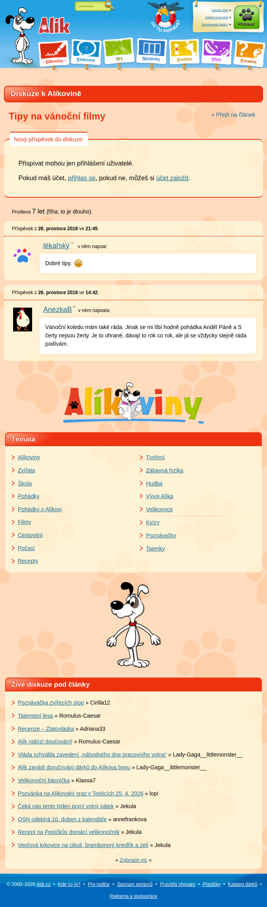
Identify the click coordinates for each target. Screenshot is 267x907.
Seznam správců (134, 884)
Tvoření (155, 457)
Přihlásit (246, 24)
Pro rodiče (99, 884)
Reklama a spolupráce (133, 896)
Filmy (24, 522)
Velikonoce (159, 509)
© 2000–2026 (28, 884)
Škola (25, 483)
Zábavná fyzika (164, 470)
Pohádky (28, 496)
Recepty (28, 561)
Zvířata (26, 470)
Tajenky (155, 548)
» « (133, 860)
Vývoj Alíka (159, 496)
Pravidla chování (177, 884)
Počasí (26, 548)
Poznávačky (161, 535)
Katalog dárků (242, 884)
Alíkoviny (29, 457)
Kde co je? (69, 884)
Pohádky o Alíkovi (40, 509)
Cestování (30, 535)
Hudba (154, 483)
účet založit (172, 177)
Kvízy (152, 522)
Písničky (212, 884)
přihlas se (81, 177)
